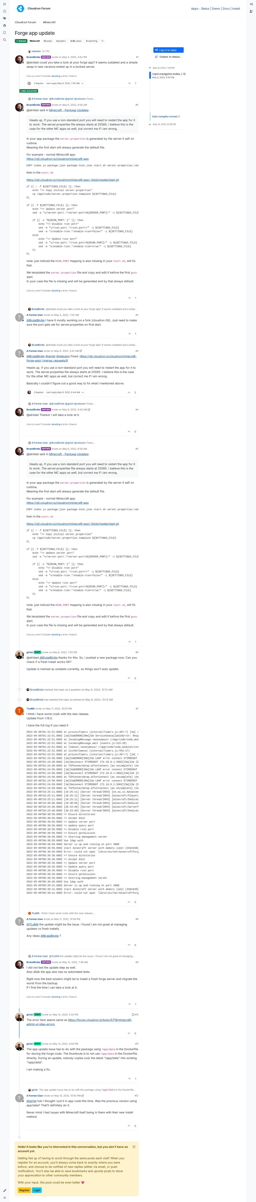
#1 (137, 57)
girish (30, 652)
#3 (137, 350)
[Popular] (4, 26)
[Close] (134, 1147)
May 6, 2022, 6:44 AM (74, 409)
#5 (137, 104)
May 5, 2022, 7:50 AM (66, 314)
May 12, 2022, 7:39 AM (75, 962)
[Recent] (4, 11)
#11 (136, 1043)
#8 (137, 919)
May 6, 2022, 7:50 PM (65, 652)
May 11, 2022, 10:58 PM (67, 919)
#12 (136, 1095)
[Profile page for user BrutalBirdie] (19, 59)
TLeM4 (31, 708)
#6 (137, 652)
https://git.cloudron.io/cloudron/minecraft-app (58, 159)
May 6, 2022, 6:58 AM (74, 104)
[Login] (251, 4)
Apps (194, 8)
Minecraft (35, 41)
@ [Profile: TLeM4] (32, 924)
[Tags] (4, 18)
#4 (137, 409)
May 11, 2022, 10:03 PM (59, 708)
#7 (137, 708)
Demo (216, 8)
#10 (136, 1014)
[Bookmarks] (4, 33)
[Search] (4, 40)
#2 (137, 314)
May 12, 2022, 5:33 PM (65, 1014)
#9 (137, 962)
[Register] (251, 11)
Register (24, 1190)
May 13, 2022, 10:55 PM (67, 1095)
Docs (226, 8)
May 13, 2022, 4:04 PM (65, 1043)
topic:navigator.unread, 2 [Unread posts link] (166, 116)
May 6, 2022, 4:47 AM (66, 350)
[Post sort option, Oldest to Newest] (168, 57)
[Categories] (4, 4)
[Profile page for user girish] (19, 654)
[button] (4, 1190)
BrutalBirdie (33, 57)
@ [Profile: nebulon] (80, 98)
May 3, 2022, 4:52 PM (74, 57)
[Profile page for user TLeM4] (19, 711)
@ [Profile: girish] (69, 98)
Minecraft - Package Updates (68, 110)
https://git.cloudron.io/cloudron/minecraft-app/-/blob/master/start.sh (73, 180)
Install (236, 8)
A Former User (40, 98)
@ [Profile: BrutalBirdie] (56, 98)
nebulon (36, 51)
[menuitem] (251, 4)
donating (55, 76)
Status (205, 8)
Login (36, 1190)
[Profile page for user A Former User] (19, 317)
